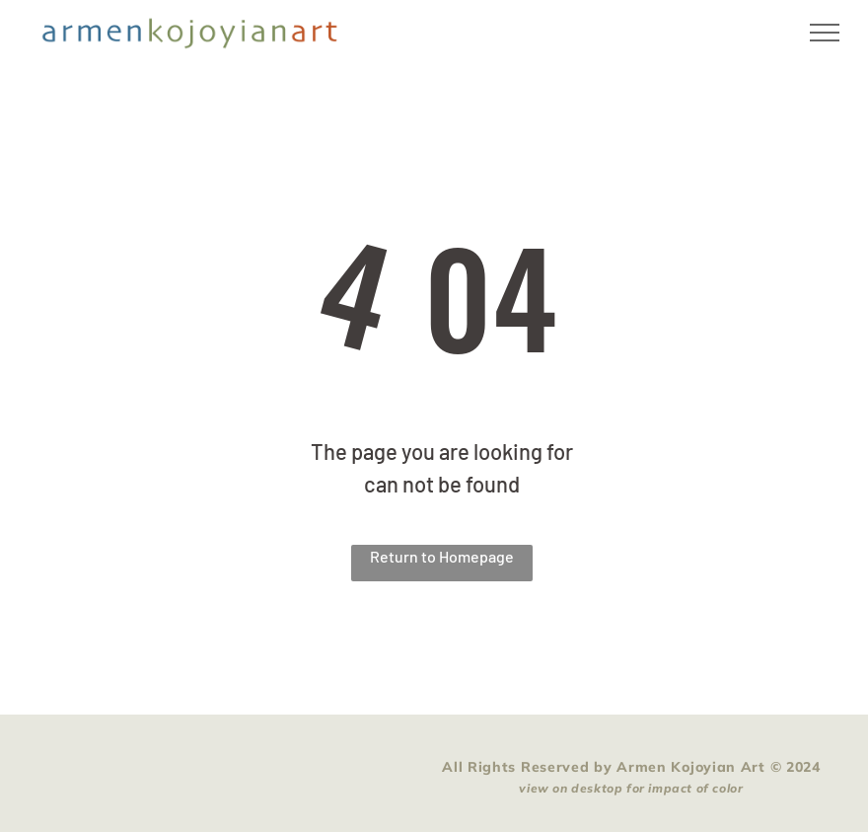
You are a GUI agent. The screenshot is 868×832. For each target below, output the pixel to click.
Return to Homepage (442, 556)
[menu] (824, 32)
